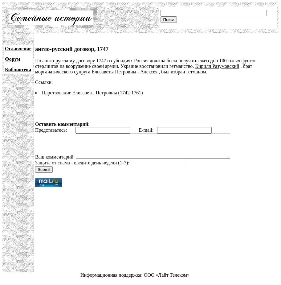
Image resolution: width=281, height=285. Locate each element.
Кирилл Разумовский (217, 66)
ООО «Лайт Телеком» (166, 279)
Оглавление (18, 48)
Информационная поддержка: (112, 279)
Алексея (148, 71)
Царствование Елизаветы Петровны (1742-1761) (92, 92)
